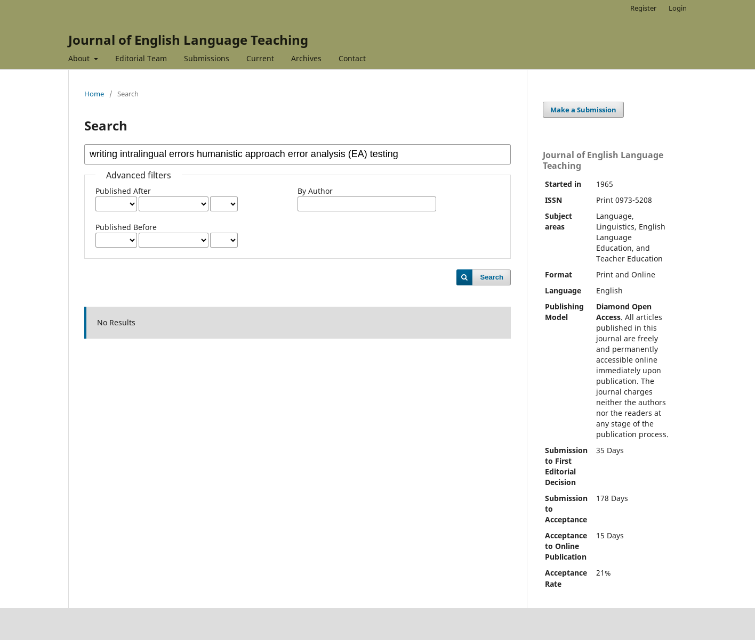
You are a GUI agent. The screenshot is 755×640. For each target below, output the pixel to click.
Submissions (206, 58)
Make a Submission (583, 109)
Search (491, 277)
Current (260, 58)
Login (678, 8)
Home (94, 94)
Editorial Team (141, 58)
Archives (306, 58)
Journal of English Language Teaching (188, 39)
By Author (315, 191)
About (80, 58)
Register (643, 8)
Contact (352, 58)
